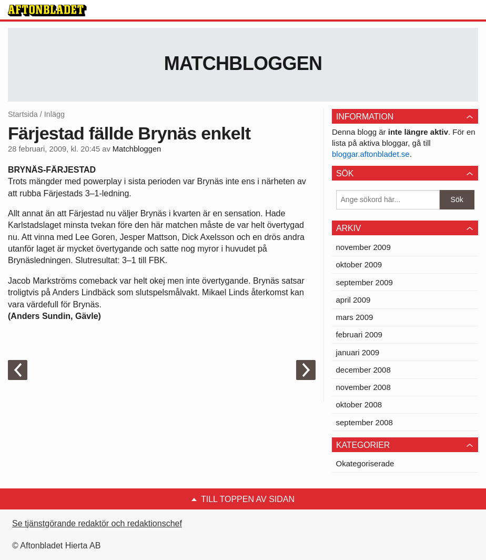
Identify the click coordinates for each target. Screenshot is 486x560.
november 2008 (363, 387)
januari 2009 (358, 352)
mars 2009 (354, 317)
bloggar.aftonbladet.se (371, 153)
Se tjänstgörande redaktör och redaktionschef (97, 523)
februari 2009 (359, 334)
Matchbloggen (243, 63)
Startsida (23, 114)
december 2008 (363, 369)
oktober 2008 (359, 404)
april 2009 (353, 299)
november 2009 (363, 247)
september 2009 (364, 282)
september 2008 (364, 422)
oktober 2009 (359, 264)
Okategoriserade (365, 463)
